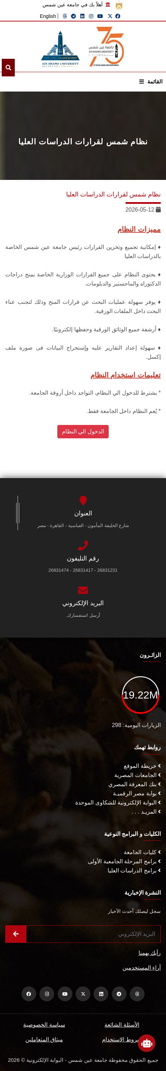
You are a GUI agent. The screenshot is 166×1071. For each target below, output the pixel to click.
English (48, 16)
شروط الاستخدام (121, 1039)
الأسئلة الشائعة (121, 1025)
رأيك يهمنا (150, 953)
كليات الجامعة (142, 852)
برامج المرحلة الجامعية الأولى (124, 861)
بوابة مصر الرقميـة (137, 793)
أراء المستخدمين (141, 968)
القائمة (150, 81)
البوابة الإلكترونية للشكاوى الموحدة (118, 803)
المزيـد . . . (146, 812)
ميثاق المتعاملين (44, 1039)
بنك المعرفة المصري (134, 784)
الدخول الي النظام (83, 431)
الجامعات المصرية (137, 775)
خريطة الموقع (142, 766)
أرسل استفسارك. (83, 615)
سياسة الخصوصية (44, 1025)
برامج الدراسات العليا (134, 870)
